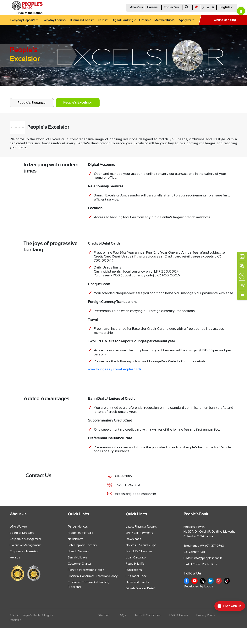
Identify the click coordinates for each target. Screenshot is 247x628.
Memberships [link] (164, 20)
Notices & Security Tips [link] (141, 545)
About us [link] (136, 7)
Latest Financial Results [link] (141, 526)
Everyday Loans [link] (54, 20)
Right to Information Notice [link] (86, 569)
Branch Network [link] (79, 551)
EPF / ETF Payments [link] (139, 532)
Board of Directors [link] (22, 532)
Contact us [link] (171, 7)
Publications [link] (134, 569)
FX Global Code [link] (136, 576)
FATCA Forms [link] (178, 615)
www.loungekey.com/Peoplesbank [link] (114, 369)
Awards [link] (15, 557)
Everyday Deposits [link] (24, 20)
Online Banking (225, 20)
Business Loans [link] (82, 20)
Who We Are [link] (18, 526)
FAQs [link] (122, 615)
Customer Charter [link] (79, 563)
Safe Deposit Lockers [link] (82, 545)
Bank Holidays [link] (77, 557)
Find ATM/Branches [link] (139, 551)
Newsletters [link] (76, 538)
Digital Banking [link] (123, 20)
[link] (241, 11)
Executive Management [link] (25, 545)
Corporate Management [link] (25, 538)
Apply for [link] (186, 20)
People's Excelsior (77, 102)
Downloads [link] (133, 538)
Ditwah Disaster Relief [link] (140, 588)
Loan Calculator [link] (136, 557)
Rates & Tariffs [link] (135, 563)
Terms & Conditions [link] (148, 615)
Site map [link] (104, 615)
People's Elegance (32, 103)
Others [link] (145, 20)
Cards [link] (103, 20)
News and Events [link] (137, 582)
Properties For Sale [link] (80, 532)
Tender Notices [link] (78, 526)
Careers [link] (152, 7)
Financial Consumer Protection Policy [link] (93, 576)
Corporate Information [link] (25, 551)
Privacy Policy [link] (206, 615)
